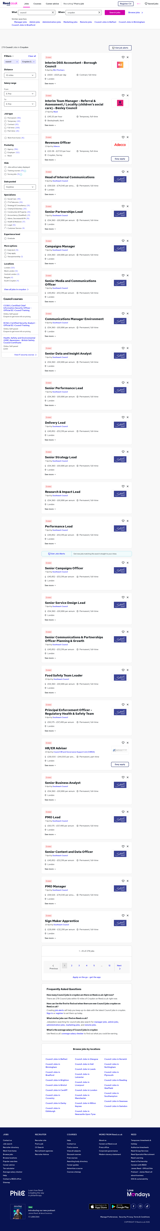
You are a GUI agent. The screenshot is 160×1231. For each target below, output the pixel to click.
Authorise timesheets (140, 1147)
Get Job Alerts (56, 553)
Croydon (24, 47)
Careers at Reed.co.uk (108, 1144)
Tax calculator (8, 1168)
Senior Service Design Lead (65, 603)
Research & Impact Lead (62, 492)
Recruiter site (40, 1140)
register (59, 1013)
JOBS (5, 1134)
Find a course (72, 1147)
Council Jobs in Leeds (85, 1069)
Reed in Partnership (139, 1161)
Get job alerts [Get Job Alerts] (120, 47)
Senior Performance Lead (64, 388)
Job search (7, 1144)
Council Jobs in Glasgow (86, 1059)
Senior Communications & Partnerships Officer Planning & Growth (74, 639)
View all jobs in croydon (16, 289)
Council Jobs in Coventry (53, 1096)
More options (10, 246)
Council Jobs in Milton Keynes (85, 1104)
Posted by (9, 145)
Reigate (8, 277)
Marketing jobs (71, 22)
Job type (8, 113)
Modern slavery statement (110, 1154)
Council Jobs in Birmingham (132, 22)
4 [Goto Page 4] (86, 965)
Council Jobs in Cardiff (56, 1090)
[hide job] (127, 57)
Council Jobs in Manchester (82, 1096)
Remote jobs (86, 22)
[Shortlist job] (123, 57)
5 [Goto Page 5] (94, 965)
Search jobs (115, 12)
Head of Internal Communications (69, 177)
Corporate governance (108, 1151)
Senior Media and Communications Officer (70, 282)
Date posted (10, 181)
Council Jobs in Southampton (111, 1094)
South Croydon (11, 281)
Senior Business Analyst (62, 783)
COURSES (72, 1134)
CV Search (39, 1147)
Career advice (9, 1165)
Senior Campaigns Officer (64, 568)
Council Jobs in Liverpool (82, 1083)
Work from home (9, 1151)
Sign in (50, 1013)
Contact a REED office (12, 1179)
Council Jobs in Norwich (115, 1059)
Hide (6, 163)
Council (9, 47)
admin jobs (113, 1022)
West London (11, 271)
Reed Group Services (139, 1151)
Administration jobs (51, 22)
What (14, 12)
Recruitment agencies (44, 1151)
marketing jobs (73, 1025)
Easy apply (120, 158)
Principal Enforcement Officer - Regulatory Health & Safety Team (69, 712)
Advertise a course (74, 1168)
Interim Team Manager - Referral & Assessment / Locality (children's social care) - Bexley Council (74, 104)
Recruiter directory (11, 1147)
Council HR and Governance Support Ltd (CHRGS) (74, 752)
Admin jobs (35, 22)
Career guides (73, 1165)
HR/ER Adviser (56, 748)
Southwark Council (60, 181)
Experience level (12, 234)
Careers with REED (138, 1165)
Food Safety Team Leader (64, 675)
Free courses (72, 1158)
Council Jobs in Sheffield (111, 1086)
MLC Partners (58, 70)
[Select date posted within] (20, 187)
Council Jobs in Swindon (115, 1106)
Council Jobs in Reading (115, 1080)
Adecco (57, 146)
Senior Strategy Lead (61, 457)
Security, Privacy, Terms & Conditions (134, 1217)
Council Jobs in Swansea (116, 1101)
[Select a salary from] (20, 93)
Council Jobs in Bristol (56, 1085)
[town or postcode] (84, 12)
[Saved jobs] (151, 3)
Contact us (7, 1140)
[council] (11, 62)
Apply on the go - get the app (87, 977)
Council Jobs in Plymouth (111, 1073)
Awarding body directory (77, 1161)
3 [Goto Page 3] (79, 965)
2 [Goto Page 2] (71, 965)
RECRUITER (40, 1134)
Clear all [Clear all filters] (32, 56)
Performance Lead (58, 526)
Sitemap (6, 1182)
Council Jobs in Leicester (82, 1075)
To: (5, 99)
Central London (11, 274)
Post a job (39, 1144)
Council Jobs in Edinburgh (53, 1110)
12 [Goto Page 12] (109, 965)
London (9, 268)
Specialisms (10, 195)
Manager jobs (20, 22)
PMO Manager (55, 886)
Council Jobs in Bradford (23, 25)
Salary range (10, 83)
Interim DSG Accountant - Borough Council (71, 64)
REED (133, 1134)
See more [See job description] (50, 83)
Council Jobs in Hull (84, 1064)
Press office (104, 1147)
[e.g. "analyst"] (36, 12)
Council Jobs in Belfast (105, 22)
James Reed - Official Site (142, 1168)
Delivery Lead (55, 423)
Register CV (125, 3)
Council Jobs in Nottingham (111, 1065)
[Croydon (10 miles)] (28, 62)
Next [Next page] (119, 966)
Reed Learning (137, 1158)
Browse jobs (135, 12)
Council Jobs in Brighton (57, 1080)
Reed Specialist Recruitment (142, 1154)
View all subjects (74, 1151)
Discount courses (74, 1154)
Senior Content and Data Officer (69, 852)
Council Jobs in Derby (56, 1103)
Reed (56, 112)
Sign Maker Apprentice (62, 921)
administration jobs (56, 1025)
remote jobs (90, 1025)
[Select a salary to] (20, 103)
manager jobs (100, 1022)
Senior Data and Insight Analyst (68, 353)
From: (6, 89)
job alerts (59, 1010)
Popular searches (10, 1161)
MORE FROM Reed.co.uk (110, 1134)
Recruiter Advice (42, 1154)
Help (5, 1175)
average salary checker (73, 1033)
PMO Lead (52, 817)
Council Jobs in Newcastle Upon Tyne (85, 1113)
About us (102, 1140)
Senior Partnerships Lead (64, 212)
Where (61, 12)
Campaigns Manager (60, 246)
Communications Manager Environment (74, 319)
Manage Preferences (109, 1217)
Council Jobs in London (86, 1090)
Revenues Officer (58, 143)
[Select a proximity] (20, 75)
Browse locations (10, 1158)
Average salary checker (12, 1172)
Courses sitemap (74, 1172)
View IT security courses (25, 355)
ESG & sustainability (139, 1179)
